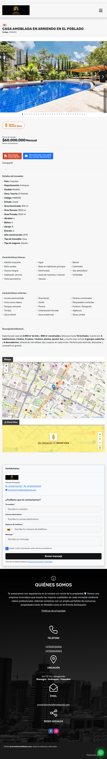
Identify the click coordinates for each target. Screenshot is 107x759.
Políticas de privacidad (54, 610)
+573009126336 (15, 486)
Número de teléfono (14, 524)
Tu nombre (10, 504)
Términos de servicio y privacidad (40, 562)
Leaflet (82, 417)
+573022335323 (34, 486)
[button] (22, 114)
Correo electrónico (14, 514)
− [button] (6, 370)
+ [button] (6, 366)
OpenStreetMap (98, 417)
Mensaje (9, 534)
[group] (53, 77)
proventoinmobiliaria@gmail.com (22, 490)
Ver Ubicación (45, 443)
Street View (13, 125)
